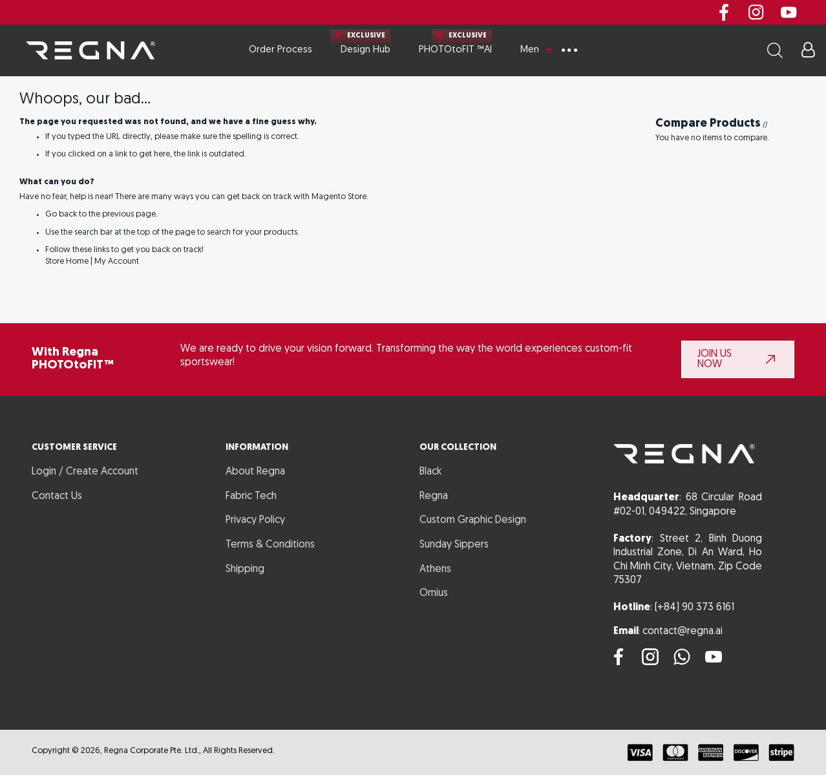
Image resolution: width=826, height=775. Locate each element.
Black (430, 472)
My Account (116, 261)
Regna (433, 496)
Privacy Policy (255, 520)
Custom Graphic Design (472, 520)
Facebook (723, 12)
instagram (756, 12)
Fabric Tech (251, 496)
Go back (61, 214)
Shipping (245, 569)
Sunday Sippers (454, 545)
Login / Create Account (85, 472)
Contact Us (57, 496)
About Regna (255, 472)
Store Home (67, 261)
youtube (788, 12)
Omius (433, 593)
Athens (435, 569)
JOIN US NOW (714, 359)
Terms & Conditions (270, 545)
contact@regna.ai (682, 631)
